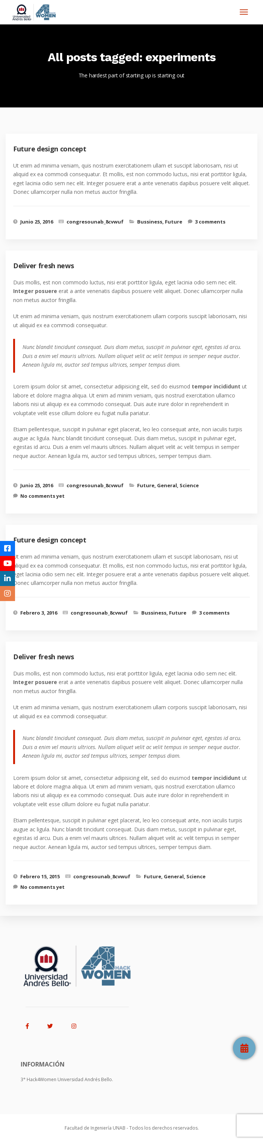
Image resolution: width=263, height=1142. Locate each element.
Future (173, 221)
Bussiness (149, 221)
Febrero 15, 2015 (40, 876)
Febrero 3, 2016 (38, 612)
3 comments (210, 221)
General (167, 485)
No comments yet (42, 495)
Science (189, 485)
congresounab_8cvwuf (95, 221)
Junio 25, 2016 (36, 221)
